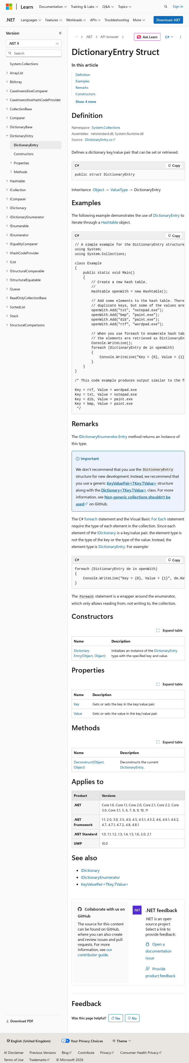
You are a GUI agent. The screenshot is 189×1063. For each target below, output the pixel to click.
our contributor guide (95, 952)
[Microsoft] (9, 6)
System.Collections (106, 127)
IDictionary (106, 532)
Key (76, 704)
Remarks (82, 87)
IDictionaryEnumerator (100, 877)
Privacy (105, 1052)
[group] (128, 326)
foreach (90, 518)
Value (78, 713)
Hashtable (109, 222)
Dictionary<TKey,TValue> (123, 490)
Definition (83, 74)
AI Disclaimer (14, 1052)
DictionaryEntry (166, 215)
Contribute (86, 1052)
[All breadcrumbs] (76, 37)
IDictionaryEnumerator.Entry (103, 436)
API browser (109, 36)
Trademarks (38, 1059)
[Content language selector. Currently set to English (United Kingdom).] (29, 1041)
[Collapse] (60, 33)
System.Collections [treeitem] (24, 63)
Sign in (178, 6)
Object (98, 189)
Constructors (85, 94)
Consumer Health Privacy (139, 1052)
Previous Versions (43, 1052)
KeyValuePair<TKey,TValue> (132, 483)
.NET (89, 36)
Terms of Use (13, 1059)
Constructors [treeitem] (23, 153)
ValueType (119, 189)
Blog (65, 1052)
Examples (82, 81)
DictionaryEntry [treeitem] (26, 145)
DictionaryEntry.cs (98, 139)
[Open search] (166, 6)
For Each (158, 518)
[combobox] (34, 43)
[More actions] (180, 37)
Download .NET (168, 20)
